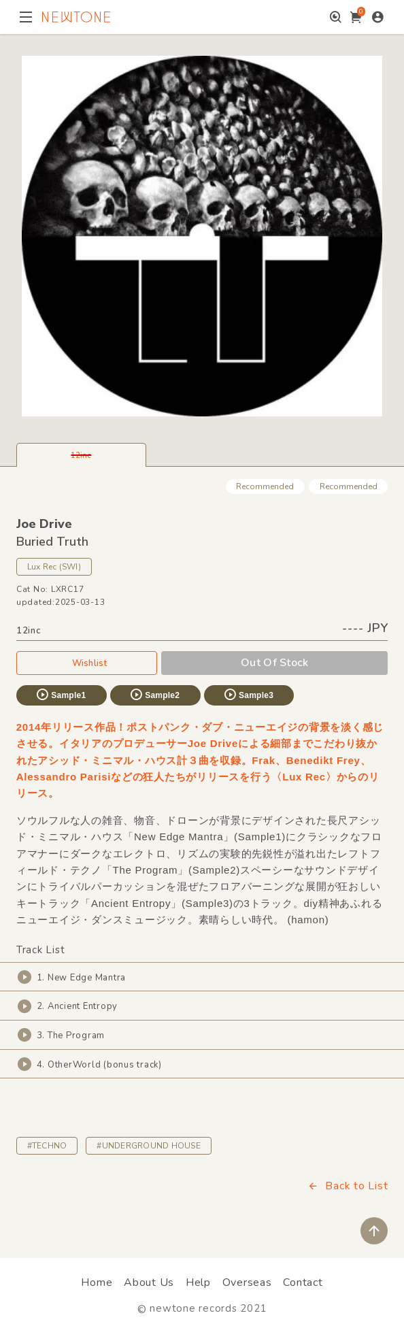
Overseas (247, 1282)
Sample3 (248, 694)
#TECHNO (47, 1145)
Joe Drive (44, 524)
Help (198, 1282)
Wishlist (87, 663)
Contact (302, 1282)
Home (96, 1282)
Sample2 (154, 694)
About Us (149, 1282)
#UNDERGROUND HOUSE (148, 1145)
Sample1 (60, 694)
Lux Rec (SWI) (54, 566)
